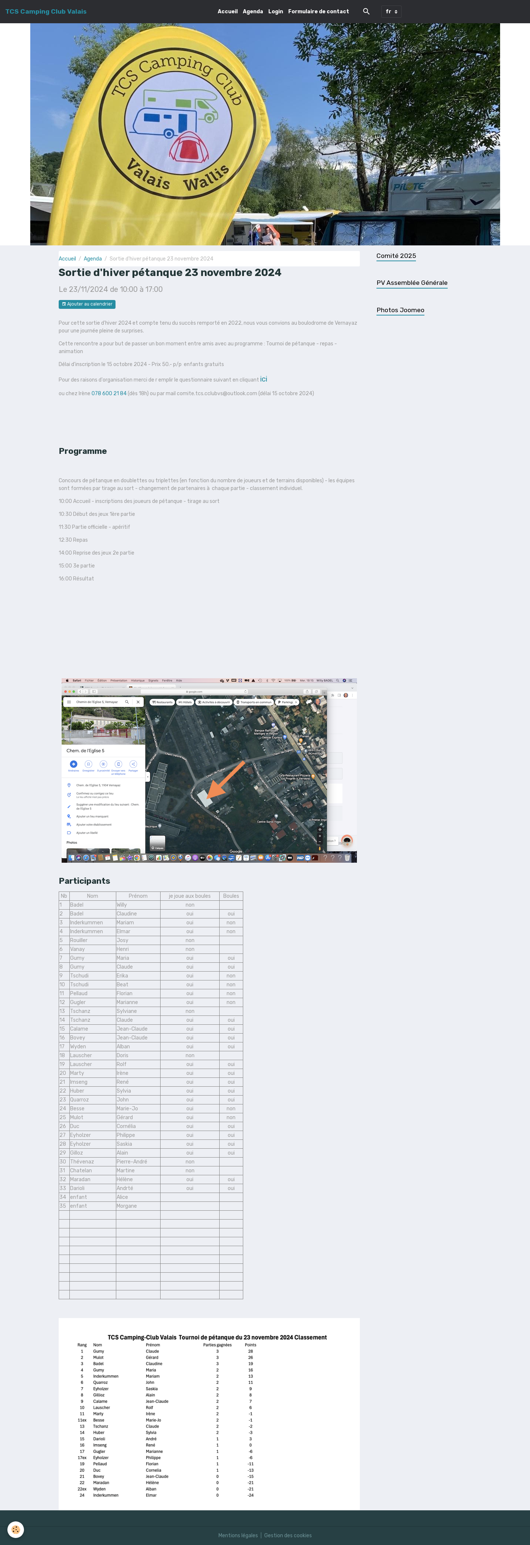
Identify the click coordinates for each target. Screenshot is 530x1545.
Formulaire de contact (318, 11)
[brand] (46, 11)
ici (263, 379)
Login (275, 11)
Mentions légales (238, 1535)
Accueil (228, 11)
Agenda (253, 11)
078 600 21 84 (109, 393)
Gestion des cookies (288, 1535)
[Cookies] (15, 1529)
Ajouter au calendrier (87, 304)
